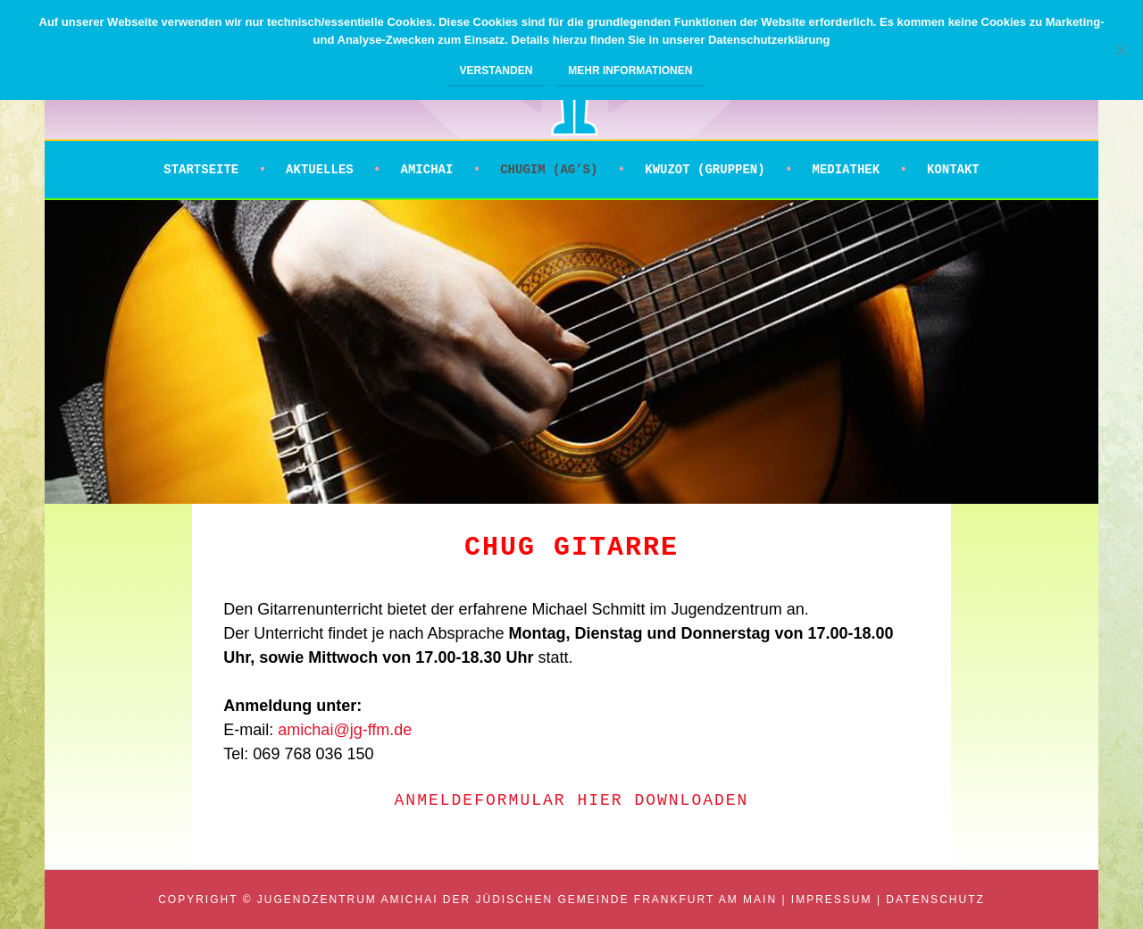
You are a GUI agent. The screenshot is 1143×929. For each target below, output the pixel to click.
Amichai (427, 170)
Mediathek (846, 170)
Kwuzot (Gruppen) (704, 170)
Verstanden (496, 70)
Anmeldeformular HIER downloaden (572, 800)
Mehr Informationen (630, 70)
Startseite (200, 170)
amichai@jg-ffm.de (345, 730)
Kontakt (953, 170)
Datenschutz (935, 899)
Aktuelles (320, 170)
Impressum (831, 899)
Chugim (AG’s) (548, 170)
